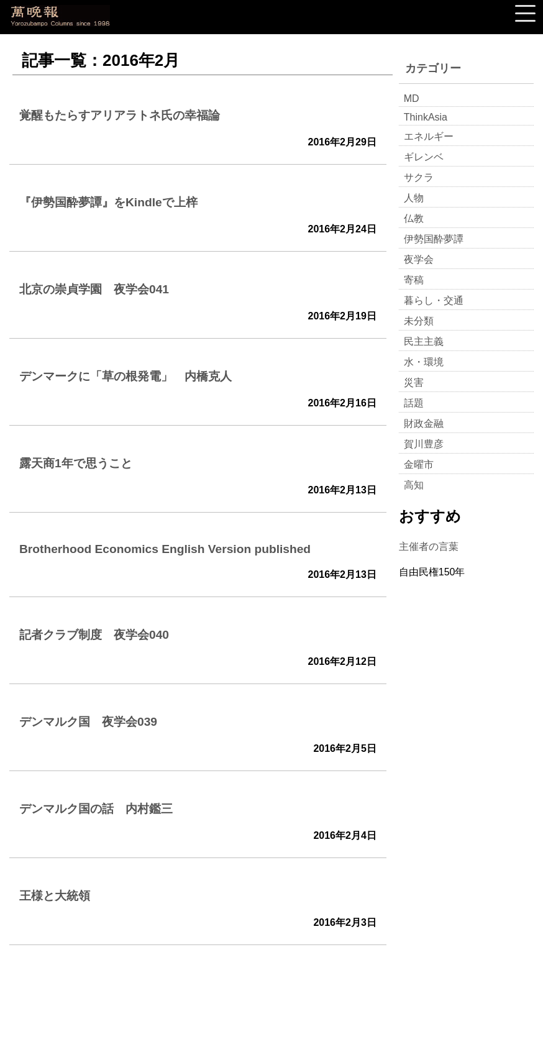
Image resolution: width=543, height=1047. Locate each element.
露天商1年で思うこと (75, 463)
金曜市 (419, 464)
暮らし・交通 (433, 300)
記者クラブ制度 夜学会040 (94, 634)
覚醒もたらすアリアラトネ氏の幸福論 (119, 115)
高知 (414, 485)
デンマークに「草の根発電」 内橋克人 (125, 376)
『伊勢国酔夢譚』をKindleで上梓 (108, 202)
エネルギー (429, 136)
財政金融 (424, 423)
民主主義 (424, 341)
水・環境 (424, 362)
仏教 (414, 218)
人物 (414, 198)
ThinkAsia (425, 117)
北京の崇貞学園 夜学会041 (94, 289)
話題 (414, 403)
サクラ (419, 177)
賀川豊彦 (424, 444)
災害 (414, 382)
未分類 (419, 321)
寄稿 (414, 280)
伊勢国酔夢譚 (433, 239)
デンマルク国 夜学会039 (88, 721)
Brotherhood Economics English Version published (165, 549)
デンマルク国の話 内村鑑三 (96, 808)
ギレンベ (424, 157)
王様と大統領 (54, 895)
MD (411, 98)
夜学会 (419, 259)
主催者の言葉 (429, 546)
